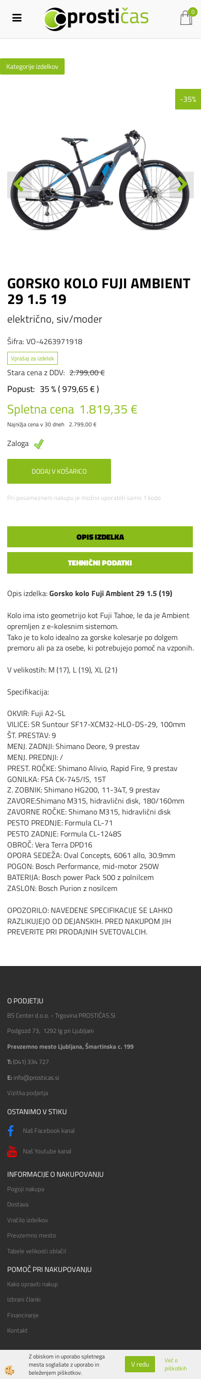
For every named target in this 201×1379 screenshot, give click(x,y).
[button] (181, 185)
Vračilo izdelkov (27, 1220)
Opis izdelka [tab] (100, 537)
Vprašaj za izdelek (32, 358)
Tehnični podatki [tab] (100, 562)
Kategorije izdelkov (32, 66)
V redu (140, 1364)
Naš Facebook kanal (41, 1131)
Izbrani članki (24, 1299)
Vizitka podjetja (27, 1092)
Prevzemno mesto (31, 1235)
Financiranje (23, 1315)
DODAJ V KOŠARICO (59, 471)
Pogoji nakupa (25, 1189)
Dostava (17, 1204)
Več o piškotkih (176, 1364)
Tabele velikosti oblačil (36, 1251)
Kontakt (17, 1330)
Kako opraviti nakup (32, 1284)
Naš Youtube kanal (39, 1151)
